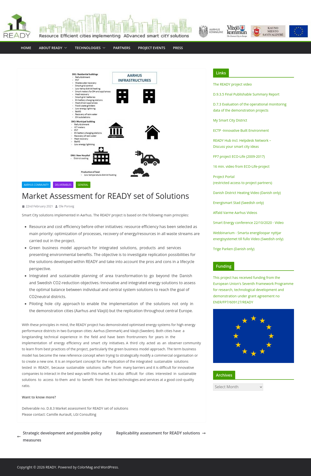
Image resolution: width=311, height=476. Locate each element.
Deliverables (63, 184)
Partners (121, 47)
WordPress (109, 467)
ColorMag (85, 467)
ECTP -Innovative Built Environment (241, 130)
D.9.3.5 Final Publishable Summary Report (246, 94)
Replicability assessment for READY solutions (161, 433)
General (83, 184)
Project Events (151, 47)
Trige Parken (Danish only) (233, 249)
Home (26, 47)
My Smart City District (230, 120)
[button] (64, 47)
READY (51, 467)
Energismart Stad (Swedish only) (238, 202)
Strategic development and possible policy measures (59, 436)
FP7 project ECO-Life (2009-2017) (239, 156)
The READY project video (232, 84)
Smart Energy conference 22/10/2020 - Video (248, 222)
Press (178, 47)
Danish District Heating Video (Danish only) (247, 192)
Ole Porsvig (66, 206)
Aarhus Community (36, 184)
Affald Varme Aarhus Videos (235, 212)
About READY (50, 47)
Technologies (88, 47)
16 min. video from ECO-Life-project (241, 166)
